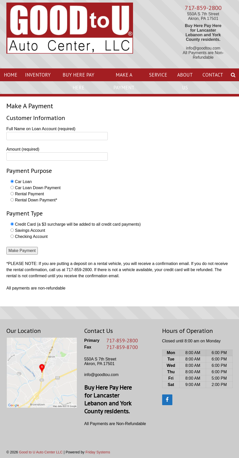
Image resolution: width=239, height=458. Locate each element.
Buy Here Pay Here (78, 81)
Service (158, 74)
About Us (185, 81)
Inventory (38, 74)
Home (10, 74)
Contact (212, 74)
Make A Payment (124, 81)
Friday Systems (98, 452)
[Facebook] (167, 399)
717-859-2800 (203, 8)
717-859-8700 (122, 347)
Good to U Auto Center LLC (41, 452)
